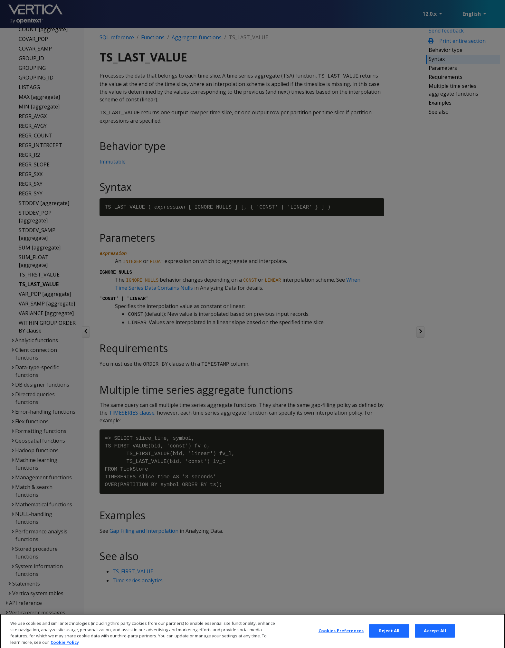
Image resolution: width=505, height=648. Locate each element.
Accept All (435, 637)
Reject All (389, 637)
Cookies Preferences (341, 637)
